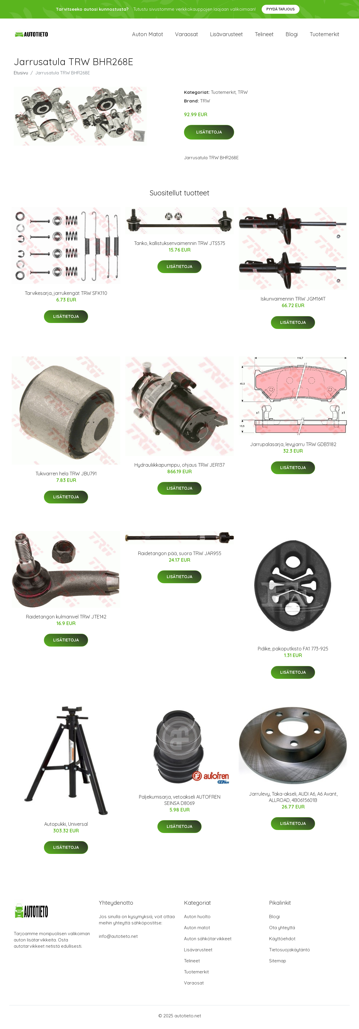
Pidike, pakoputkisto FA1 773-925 (293, 652)
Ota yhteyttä (282, 930)
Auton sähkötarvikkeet (207, 941)
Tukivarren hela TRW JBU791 (66, 477)
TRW (243, 95)
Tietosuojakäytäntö (289, 953)
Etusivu (21, 76)
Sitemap (277, 964)
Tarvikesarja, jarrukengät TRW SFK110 (66, 296)
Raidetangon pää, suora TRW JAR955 (179, 556)
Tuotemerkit (324, 35)
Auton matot (147, 35)
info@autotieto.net (118, 939)
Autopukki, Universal (66, 827)
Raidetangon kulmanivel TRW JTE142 (66, 620)
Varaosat (186, 35)
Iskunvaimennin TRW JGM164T (293, 302)
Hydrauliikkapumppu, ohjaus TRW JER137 (179, 468)
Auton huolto (197, 919)
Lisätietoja (209, 135)
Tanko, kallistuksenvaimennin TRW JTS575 (179, 246)
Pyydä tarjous (280, 9)
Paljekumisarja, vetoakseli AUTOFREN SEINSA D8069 (179, 803)
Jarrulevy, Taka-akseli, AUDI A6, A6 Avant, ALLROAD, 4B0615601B (293, 800)
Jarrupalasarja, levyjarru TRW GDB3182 (293, 447)
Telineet (264, 35)
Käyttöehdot (282, 941)
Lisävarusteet (226, 35)
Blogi (292, 35)
